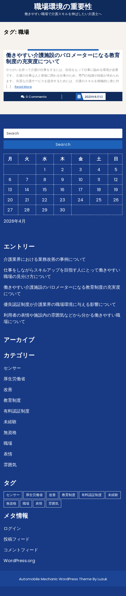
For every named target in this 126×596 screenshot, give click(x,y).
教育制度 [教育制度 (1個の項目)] (68, 494)
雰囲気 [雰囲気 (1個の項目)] (53, 503)
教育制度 (12, 400)
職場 (8, 443)
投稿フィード (17, 539)
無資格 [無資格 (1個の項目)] (11, 503)
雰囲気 (10, 465)
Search (63, 144)
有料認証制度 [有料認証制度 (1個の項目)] (92, 494)
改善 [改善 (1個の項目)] (52, 494)
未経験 (10, 422)
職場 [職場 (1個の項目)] (26, 503)
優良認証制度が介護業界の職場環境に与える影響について (60, 304)
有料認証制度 (17, 411)
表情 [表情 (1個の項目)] (39, 503)
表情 (8, 454)
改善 (8, 389)
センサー (12, 368)
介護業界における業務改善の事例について (45, 259)
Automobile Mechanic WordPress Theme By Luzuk (63, 578)
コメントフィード (21, 550)
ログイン (12, 528)
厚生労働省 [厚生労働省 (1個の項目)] (34, 494)
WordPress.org (19, 561)
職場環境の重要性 (63, 7)
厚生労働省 (14, 379)
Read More (23, 86)
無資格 (10, 432)
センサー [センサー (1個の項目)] (13, 494)
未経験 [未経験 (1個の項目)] (113, 494)
